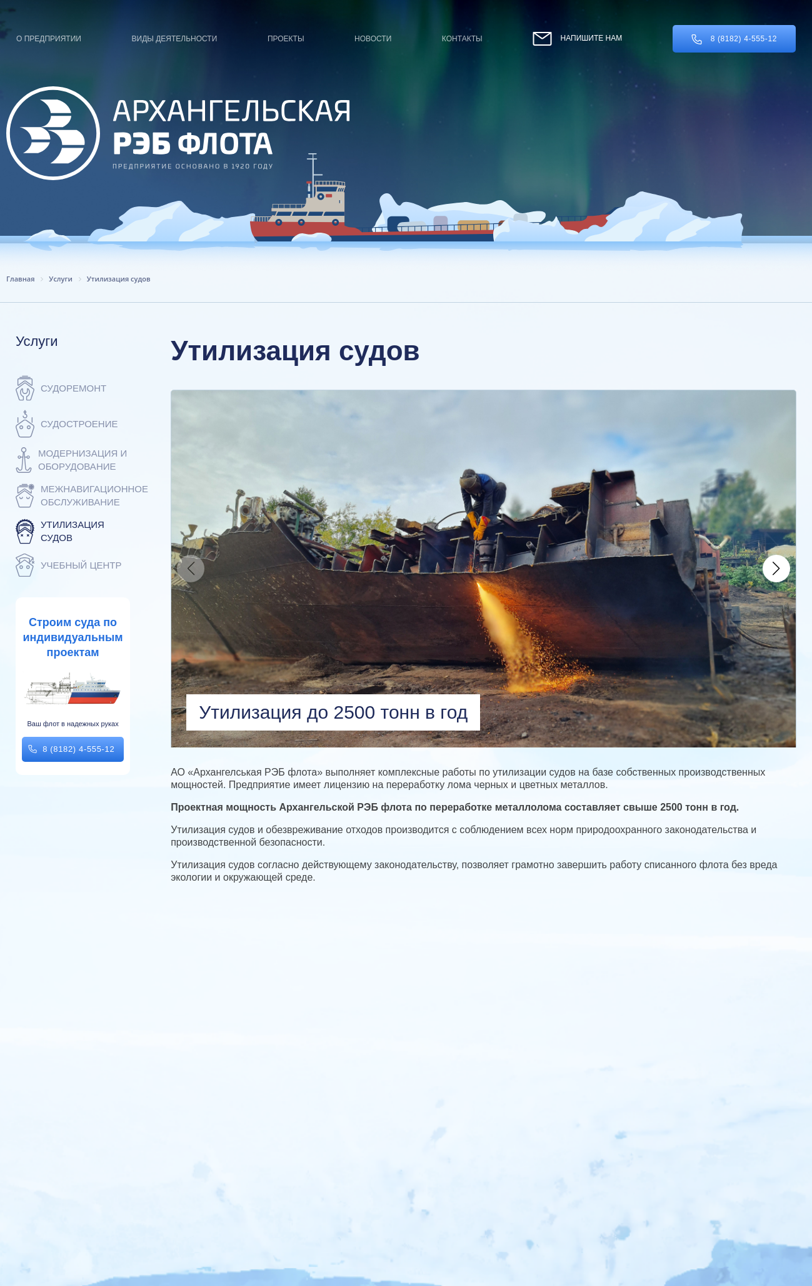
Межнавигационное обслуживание (73, 496)
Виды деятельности (175, 38)
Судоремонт (61, 388)
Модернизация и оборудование (71, 460)
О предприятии (48, 38)
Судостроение (67, 424)
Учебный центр (69, 565)
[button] (776, 568)
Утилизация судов (60, 531)
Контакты (462, 38)
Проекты (286, 38)
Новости (372, 38)
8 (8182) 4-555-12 (734, 39)
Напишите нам (577, 38)
